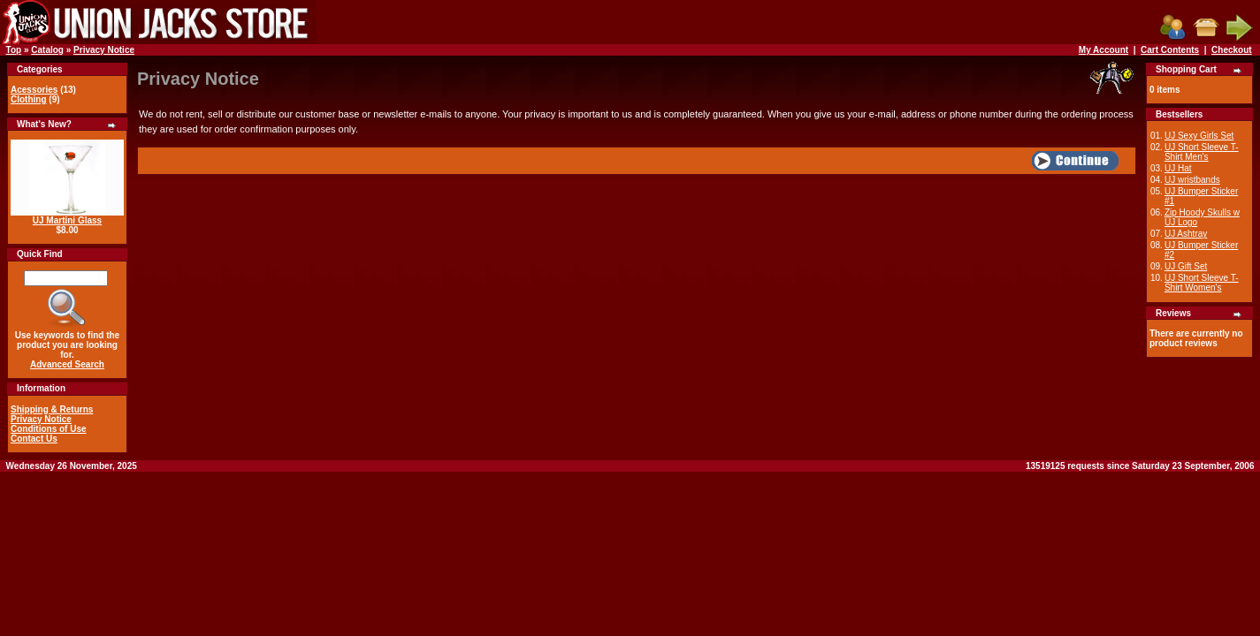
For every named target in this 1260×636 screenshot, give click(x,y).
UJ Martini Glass (67, 220)
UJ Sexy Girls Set (1199, 135)
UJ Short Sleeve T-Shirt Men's (1202, 152)
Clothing (29, 99)
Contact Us (34, 438)
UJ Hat (1178, 168)
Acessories (34, 90)
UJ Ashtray (1186, 233)
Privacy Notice (103, 50)
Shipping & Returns (52, 409)
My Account (1103, 50)
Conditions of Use (49, 429)
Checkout (1231, 50)
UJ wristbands (1192, 180)
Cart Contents (1170, 50)
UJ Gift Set (1186, 266)
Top (14, 50)
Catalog (47, 50)
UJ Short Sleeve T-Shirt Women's (1202, 282)
